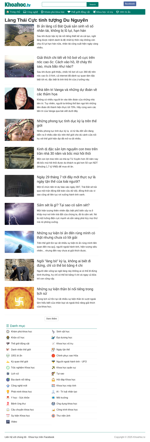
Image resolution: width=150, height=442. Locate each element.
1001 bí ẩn (123, 12)
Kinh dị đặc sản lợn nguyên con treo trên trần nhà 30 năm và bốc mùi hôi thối (67, 151)
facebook (130, 3)
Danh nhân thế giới (18, 349)
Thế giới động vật (79, 12)
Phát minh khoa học (19, 391)
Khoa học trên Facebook (41, 437)
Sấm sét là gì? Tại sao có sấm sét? (63, 205)
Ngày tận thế (61, 349)
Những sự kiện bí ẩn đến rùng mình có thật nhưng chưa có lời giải (66, 235)
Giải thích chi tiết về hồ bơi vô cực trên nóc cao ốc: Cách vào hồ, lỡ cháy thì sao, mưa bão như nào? (66, 62)
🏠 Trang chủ (13, 11)
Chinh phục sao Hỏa (65, 355)
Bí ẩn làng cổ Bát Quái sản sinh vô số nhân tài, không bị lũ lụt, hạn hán (65, 28)
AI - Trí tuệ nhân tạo (64, 391)
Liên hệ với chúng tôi (15, 437)
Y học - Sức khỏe (17, 397)
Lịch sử (12, 373)
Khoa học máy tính (64, 385)
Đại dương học (62, 337)
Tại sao (58, 373)
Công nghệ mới (16, 385)
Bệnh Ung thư (16, 403)
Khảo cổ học (15, 337)
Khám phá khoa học (53, 12)
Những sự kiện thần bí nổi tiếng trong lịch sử (65, 291)
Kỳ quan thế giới (17, 361)
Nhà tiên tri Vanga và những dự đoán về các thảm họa (67, 92)
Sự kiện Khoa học (18, 416)
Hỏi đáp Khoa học (63, 379)
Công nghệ (30, 12)
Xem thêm (51, 318)
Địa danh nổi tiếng (18, 379)
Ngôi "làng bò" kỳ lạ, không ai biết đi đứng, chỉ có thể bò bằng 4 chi (64, 263)
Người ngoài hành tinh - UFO (69, 361)
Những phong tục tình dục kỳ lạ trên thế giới (67, 123)
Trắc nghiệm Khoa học (20, 367)
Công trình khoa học (65, 410)
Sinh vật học (61, 331)
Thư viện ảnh (61, 416)
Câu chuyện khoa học (20, 410)
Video (11, 422)
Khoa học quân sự (64, 367)
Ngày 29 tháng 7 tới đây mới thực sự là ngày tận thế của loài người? (66, 179)
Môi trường (60, 397)
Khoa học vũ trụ (103, 12)
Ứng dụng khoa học (64, 403)
